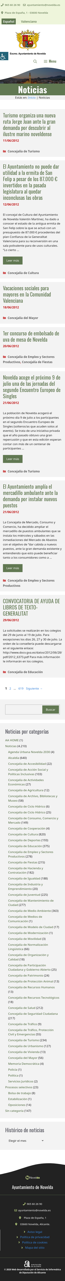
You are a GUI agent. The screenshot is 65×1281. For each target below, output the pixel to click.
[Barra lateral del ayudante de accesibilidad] (4, 56)
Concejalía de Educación (25, 672)
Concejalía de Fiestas (37, 362)
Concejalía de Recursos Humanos (31, 987)
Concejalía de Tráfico (22, 1024)
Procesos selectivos (18, 1087)
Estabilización (17, 1099)
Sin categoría (14, 1111)
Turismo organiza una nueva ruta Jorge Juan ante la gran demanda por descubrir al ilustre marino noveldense (29, 124)
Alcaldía (13, 758)
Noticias (11, 746)
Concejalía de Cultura (23, 273)
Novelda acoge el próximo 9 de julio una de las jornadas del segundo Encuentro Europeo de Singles (31, 386)
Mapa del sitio (35, 1248)
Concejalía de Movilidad (24, 939)
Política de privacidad (34, 1237)
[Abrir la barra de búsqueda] (35, 61)
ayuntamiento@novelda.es (43, 5)
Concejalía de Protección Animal (30, 981)
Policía (12, 1070)
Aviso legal (34, 1232)
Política (13, 1075)
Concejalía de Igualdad (24, 878)
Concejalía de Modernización (28, 933)
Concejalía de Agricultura (25, 790)
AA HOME (12, 740)
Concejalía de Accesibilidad (27, 764)
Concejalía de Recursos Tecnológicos (33, 998)
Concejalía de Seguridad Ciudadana (33, 1014)
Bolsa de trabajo (19, 1093)
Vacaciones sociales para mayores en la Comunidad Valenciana (27, 294)
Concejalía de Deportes (24, 840)
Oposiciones (16, 1105)
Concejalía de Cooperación (26, 828)
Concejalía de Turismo (24, 151)
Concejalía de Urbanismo (25, 1046)
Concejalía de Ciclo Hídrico (26, 806)
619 (21, 688)
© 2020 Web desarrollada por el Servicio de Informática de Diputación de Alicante (32, 1271)
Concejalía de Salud (21, 1008)
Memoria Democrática (24, 1064)
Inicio (32, 97)
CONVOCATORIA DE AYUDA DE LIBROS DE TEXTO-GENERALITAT (31, 607)
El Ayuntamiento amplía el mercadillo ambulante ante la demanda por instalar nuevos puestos (30, 495)
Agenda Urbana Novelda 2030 (29, 752)
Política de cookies (34, 1242)
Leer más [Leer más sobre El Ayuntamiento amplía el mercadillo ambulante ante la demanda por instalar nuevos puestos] (12, 568)
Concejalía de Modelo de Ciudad (30, 927)
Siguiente (34, 688)
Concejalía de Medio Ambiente (29, 911)
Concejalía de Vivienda (24, 1052)
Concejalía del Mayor (23, 318)
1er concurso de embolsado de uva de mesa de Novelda (31, 336)
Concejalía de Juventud (24, 895)
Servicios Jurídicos (20, 1081)
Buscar (50, 710)
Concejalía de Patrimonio (25, 975)
